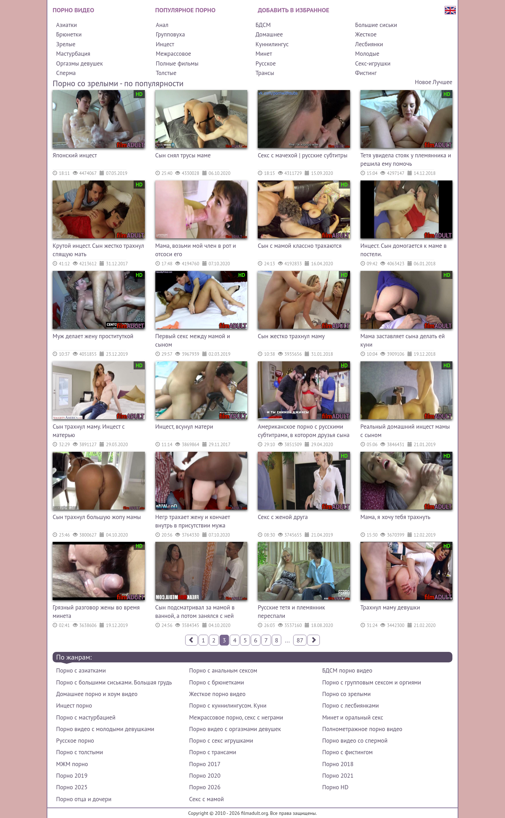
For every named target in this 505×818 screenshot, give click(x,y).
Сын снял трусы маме (183, 155)
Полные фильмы (177, 63)
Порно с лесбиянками (350, 705)
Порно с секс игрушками (221, 740)
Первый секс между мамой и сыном (192, 340)
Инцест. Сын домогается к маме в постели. (404, 250)
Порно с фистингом (347, 752)
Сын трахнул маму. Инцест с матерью (89, 431)
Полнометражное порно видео (362, 729)
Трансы (264, 73)
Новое (423, 82)
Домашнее (269, 34)
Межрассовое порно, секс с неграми (236, 717)
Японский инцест (75, 155)
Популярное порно (185, 10)
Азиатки (66, 25)
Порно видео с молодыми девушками (105, 729)
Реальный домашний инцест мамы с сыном (405, 431)
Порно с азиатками (81, 670)
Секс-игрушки (373, 63)
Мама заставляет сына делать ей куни (403, 340)
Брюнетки (69, 34)
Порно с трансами (212, 752)
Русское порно (75, 740)
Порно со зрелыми (346, 694)
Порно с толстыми (79, 752)
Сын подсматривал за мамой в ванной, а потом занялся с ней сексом (195, 612)
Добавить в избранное (293, 10)
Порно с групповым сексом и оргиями (371, 682)
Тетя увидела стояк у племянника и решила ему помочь (406, 159)
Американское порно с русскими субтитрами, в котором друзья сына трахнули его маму (304, 432)
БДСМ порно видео (347, 670)
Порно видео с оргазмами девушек (235, 729)
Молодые (367, 53)
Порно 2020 (204, 775)
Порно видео (73, 10)
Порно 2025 (71, 787)
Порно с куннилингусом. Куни (227, 705)
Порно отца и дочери (84, 799)
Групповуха (170, 34)
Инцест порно (74, 705)
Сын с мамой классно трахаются (300, 246)
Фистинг (366, 73)
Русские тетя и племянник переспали (291, 612)
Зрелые (65, 44)
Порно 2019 (71, 775)
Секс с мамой (206, 799)
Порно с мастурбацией (85, 717)
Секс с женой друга (283, 517)
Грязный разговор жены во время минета (96, 612)
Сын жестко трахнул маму (291, 336)
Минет (263, 53)
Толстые (166, 73)
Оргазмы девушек (79, 63)
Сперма (66, 73)
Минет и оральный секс (352, 717)
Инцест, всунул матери (184, 426)
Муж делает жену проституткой (93, 336)
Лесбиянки (369, 44)
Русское (265, 63)
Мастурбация (73, 53)
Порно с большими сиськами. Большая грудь (114, 682)
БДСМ (263, 25)
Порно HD (335, 787)
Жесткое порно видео (217, 694)
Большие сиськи (376, 25)
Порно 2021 (338, 775)
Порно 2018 (338, 764)
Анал (162, 25)
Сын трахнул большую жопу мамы (97, 517)
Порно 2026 (204, 787)
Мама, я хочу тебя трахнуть (396, 517)
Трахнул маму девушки (390, 607)
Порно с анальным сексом (223, 670)
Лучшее (442, 82)
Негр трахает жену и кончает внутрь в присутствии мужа (192, 521)
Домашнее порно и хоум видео (96, 694)
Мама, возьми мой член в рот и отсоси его (195, 250)
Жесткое (366, 34)
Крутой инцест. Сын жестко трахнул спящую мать (98, 250)
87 (299, 640)
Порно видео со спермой (355, 740)
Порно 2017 (204, 764)
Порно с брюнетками (216, 682)
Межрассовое (173, 53)
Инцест (165, 44)
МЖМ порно (72, 764)
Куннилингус (272, 44)
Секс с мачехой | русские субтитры (303, 155)
